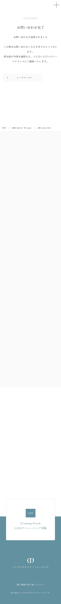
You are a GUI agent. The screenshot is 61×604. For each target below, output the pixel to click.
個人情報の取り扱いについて (30, 584)
